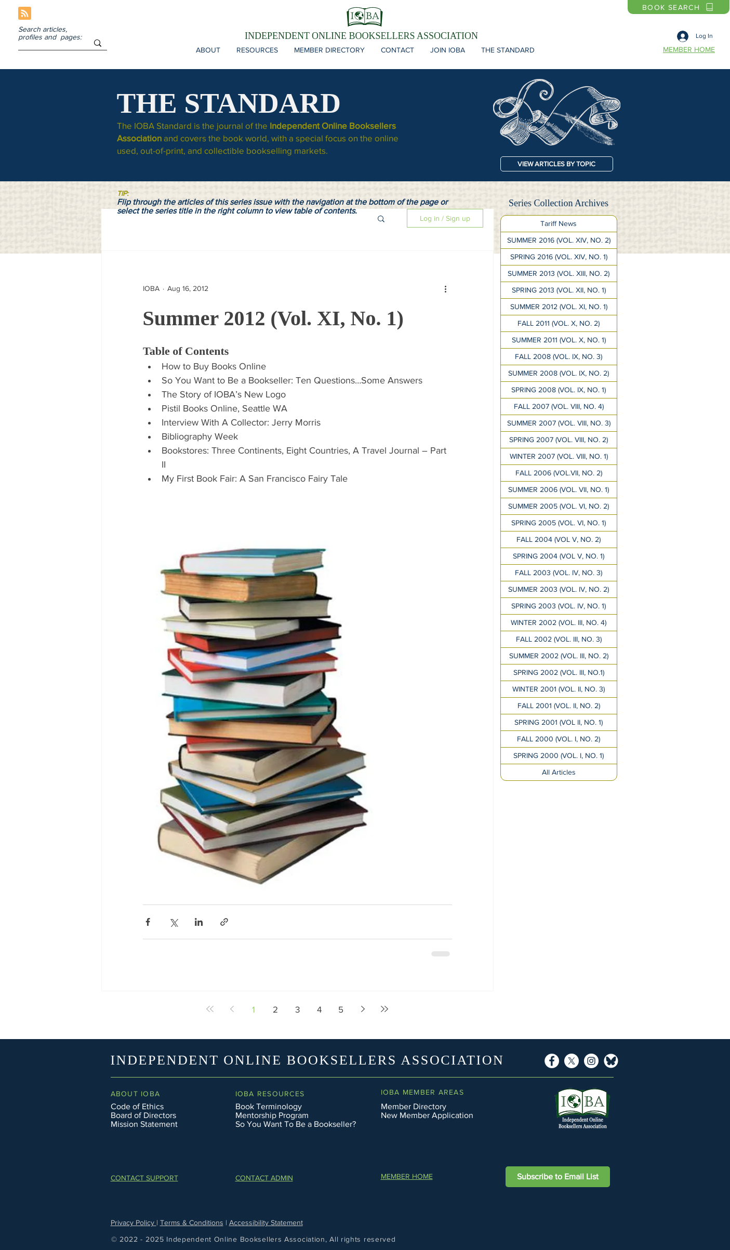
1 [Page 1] (253, 1009)
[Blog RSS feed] (24, 14)
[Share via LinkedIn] (199, 922)
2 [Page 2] (275, 1009)
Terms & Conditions (191, 1222)
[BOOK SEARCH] (678, 7)
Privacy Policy (133, 1222)
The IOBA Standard (154, 125)
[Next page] (362, 1009)
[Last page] (384, 1009)
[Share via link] (224, 922)
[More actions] (446, 288)
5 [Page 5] (340, 1009)
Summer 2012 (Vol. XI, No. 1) (273, 318)
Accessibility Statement (266, 1222)
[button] (208, 50)
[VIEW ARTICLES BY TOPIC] (556, 163)
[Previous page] (231, 1009)
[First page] (210, 1009)
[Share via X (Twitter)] (173, 922)
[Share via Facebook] (148, 922)
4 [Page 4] (319, 1009)
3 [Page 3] (297, 1009)
